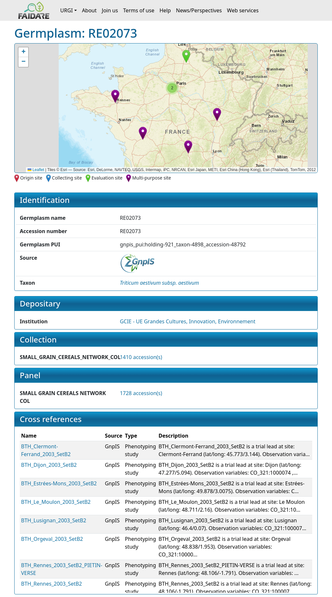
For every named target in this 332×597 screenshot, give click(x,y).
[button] (115, 96)
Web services (243, 10)
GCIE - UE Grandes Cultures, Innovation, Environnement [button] (187, 321)
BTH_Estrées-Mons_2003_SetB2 (59, 483)
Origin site (31, 178)
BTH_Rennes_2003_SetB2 (51, 583)
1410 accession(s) (141, 357)
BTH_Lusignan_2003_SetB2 (53, 520)
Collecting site (67, 178)
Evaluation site (107, 178)
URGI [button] (66, 10)
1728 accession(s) (141, 393)
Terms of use (138, 10)
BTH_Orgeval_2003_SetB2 (52, 538)
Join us (110, 10)
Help (165, 10)
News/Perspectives (199, 10)
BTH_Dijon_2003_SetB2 (49, 464)
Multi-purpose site (151, 178)
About (89, 10)
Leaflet (36, 170)
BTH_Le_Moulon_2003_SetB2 (56, 501)
